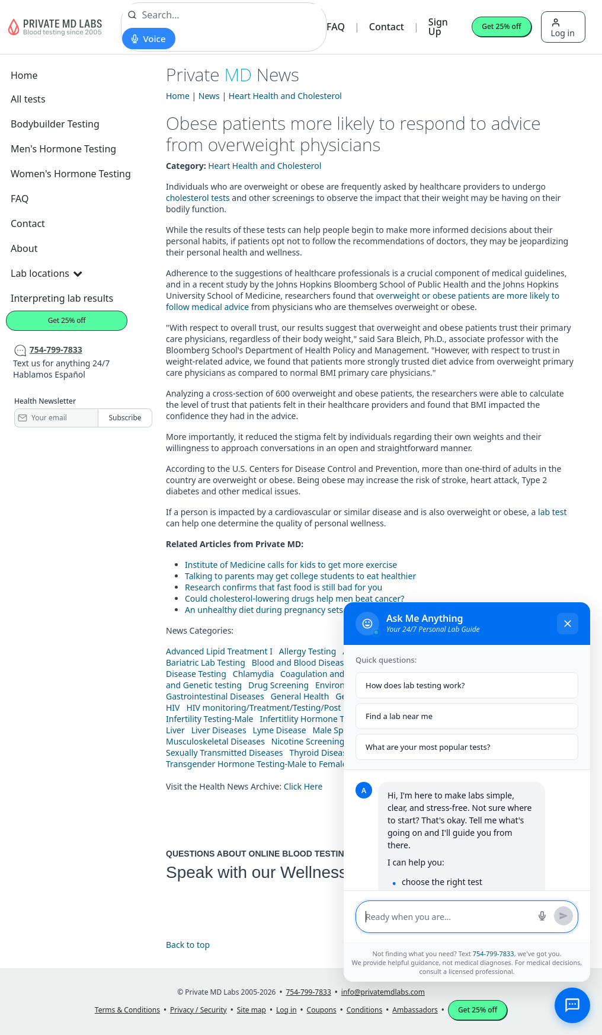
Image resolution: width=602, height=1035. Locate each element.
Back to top (188, 944)
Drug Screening (278, 685)
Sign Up (438, 26)
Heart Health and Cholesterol (285, 95)
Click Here (303, 786)
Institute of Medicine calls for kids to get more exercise (291, 564)
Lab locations (46, 273)
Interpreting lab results (62, 298)
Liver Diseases (218, 730)
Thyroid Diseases (323, 752)
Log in (563, 28)
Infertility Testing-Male (210, 718)
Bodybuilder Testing (55, 123)
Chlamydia (253, 673)
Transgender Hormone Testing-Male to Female (256, 763)
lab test (552, 512)
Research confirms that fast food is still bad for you (283, 587)
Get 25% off (501, 26)
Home (24, 75)
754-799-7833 (493, 953)
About (24, 248)
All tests (28, 99)
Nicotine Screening (308, 741)
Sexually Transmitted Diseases (224, 752)
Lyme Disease (279, 730)
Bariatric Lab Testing (205, 662)
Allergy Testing (307, 651)
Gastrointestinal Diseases (215, 696)
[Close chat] (567, 623)
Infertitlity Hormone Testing (313, 718)
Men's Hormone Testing (63, 148)
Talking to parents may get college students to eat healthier (300, 576)
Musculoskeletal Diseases (215, 741)
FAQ (335, 26)
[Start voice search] (148, 38)
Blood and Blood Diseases (302, 662)
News (209, 95)
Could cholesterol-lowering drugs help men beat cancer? (294, 598)
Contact (386, 26)
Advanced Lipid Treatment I (219, 651)
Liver (175, 730)
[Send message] (563, 915)
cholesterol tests (198, 197)
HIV (173, 707)
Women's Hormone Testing (71, 173)
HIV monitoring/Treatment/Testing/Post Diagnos (280, 707)
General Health (300, 696)
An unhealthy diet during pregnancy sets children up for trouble (309, 609)
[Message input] (448, 917)
